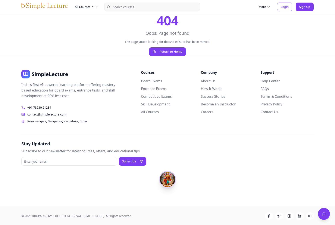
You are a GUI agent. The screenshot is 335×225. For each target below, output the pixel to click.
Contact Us (269, 112)
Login (285, 7)
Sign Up (304, 7)
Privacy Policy (271, 104)
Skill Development (155, 104)
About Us (208, 81)
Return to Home (167, 52)
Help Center (270, 81)
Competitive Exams (156, 96)
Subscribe (132, 161)
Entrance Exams (154, 88)
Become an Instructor (218, 104)
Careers (207, 112)
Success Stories (213, 96)
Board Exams (151, 81)
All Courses (150, 112)
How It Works (211, 88)
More (264, 7)
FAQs (265, 88)
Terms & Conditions (276, 96)
